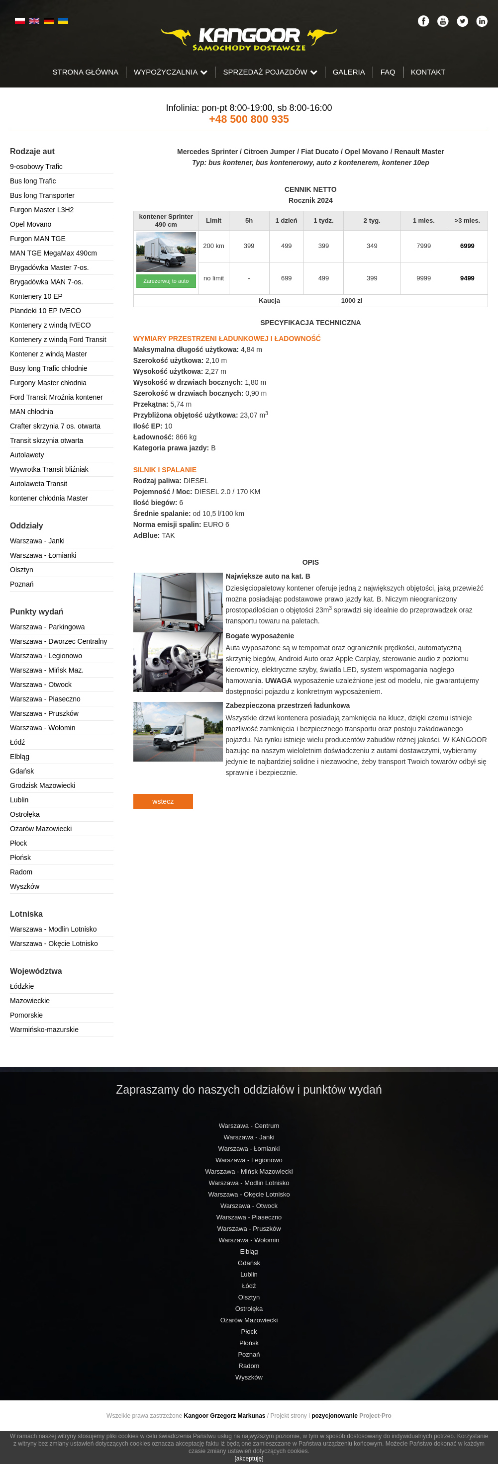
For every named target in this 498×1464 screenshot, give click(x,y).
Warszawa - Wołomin (42, 728)
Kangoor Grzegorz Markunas (224, 1415)
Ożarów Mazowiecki (41, 829)
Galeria (349, 72)
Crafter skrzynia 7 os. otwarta (55, 426)
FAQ (388, 72)
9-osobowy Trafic (36, 167)
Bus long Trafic (33, 181)
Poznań (21, 584)
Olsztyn (21, 570)
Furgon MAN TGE (38, 239)
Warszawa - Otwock (41, 685)
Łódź (17, 742)
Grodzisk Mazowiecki (42, 785)
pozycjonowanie (334, 1415)
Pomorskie (26, 1015)
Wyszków (24, 886)
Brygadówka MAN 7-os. (46, 282)
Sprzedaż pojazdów (270, 72)
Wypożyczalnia (170, 72)
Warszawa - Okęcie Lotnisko (54, 943)
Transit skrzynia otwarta (46, 440)
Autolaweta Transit (38, 484)
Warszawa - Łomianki (43, 555)
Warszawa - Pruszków (44, 713)
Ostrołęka (25, 814)
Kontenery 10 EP (36, 296)
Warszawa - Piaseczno (45, 699)
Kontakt (428, 72)
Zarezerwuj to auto (166, 281)
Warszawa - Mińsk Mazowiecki (249, 1171)
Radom (21, 872)
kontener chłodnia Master (49, 498)
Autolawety (27, 455)
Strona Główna (86, 72)
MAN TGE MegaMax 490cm (53, 253)
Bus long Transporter (42, 195)
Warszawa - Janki (37, 541)
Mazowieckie (30, 1001)
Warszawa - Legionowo (46, 656)
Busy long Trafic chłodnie (49, 368)
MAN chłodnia (31, 412)
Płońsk (20, 857)
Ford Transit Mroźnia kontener (56, 397)
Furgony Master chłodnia (48, 383)
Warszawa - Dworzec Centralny (58, 641)
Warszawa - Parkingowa (47, 627)
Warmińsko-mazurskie (44, 1029)
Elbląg (19, 757)
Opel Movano (30, 224)
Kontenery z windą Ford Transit (58, 340)
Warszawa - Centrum (249, 1125)
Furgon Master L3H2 (42, 210)
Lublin (19, 800)
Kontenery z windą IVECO (50, 325)
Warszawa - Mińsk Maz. (47, 670)
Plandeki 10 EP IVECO (45, 311)
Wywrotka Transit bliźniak (49, 469)
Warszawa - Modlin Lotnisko (53, 929)
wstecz (163, 801)
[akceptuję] (248, 1458)
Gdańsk (22, 771)
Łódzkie (22, 986)
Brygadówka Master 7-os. (49, 267)
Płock (18, 843)
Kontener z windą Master (48, 354)
